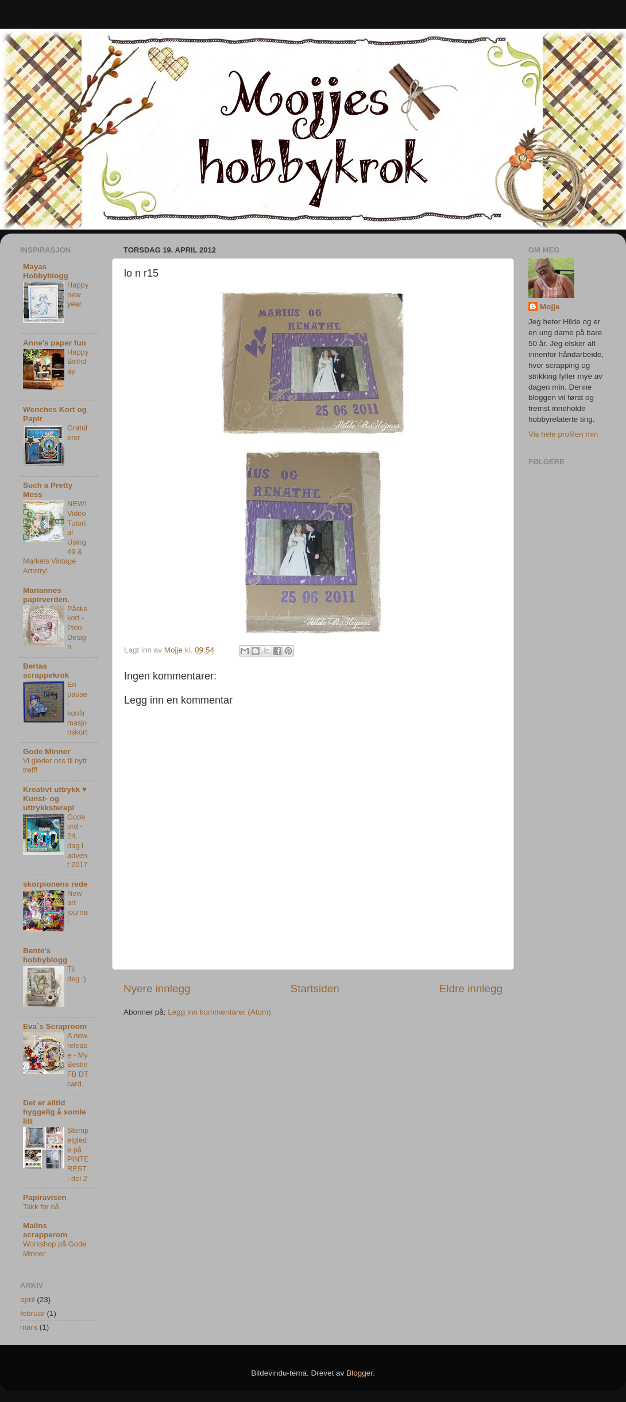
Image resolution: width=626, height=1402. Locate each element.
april (27, 1299)
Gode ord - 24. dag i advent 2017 (77, 841)
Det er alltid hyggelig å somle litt (54, 1111)
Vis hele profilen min (563, 434)
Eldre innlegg (471, 988)
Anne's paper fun (54, 343)
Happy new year (77, 294)
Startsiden (315, 988)
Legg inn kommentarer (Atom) (219, 1012)
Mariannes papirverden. (46, 595)
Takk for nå (41, 1206)
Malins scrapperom (45, 1230)
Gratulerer (77, 433)
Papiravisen (45, 1197)
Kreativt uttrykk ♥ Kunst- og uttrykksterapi (55, 798)
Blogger (359, 1373)
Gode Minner (47, 751)
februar (32, 1313)
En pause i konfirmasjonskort (77, 708)
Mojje (550, 306)
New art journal (77, 907)
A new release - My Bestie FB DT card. (77, 1059)
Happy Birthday (77, 361)
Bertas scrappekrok (46, 670)
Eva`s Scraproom (55, 1026)
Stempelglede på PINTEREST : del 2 (78, 1154)
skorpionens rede (55, 884)
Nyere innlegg (157, 988)
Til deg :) (76, 974)
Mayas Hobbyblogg (45, 271)
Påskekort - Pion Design (77, 627)
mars (28, 1327)
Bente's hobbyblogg (45, 955)
